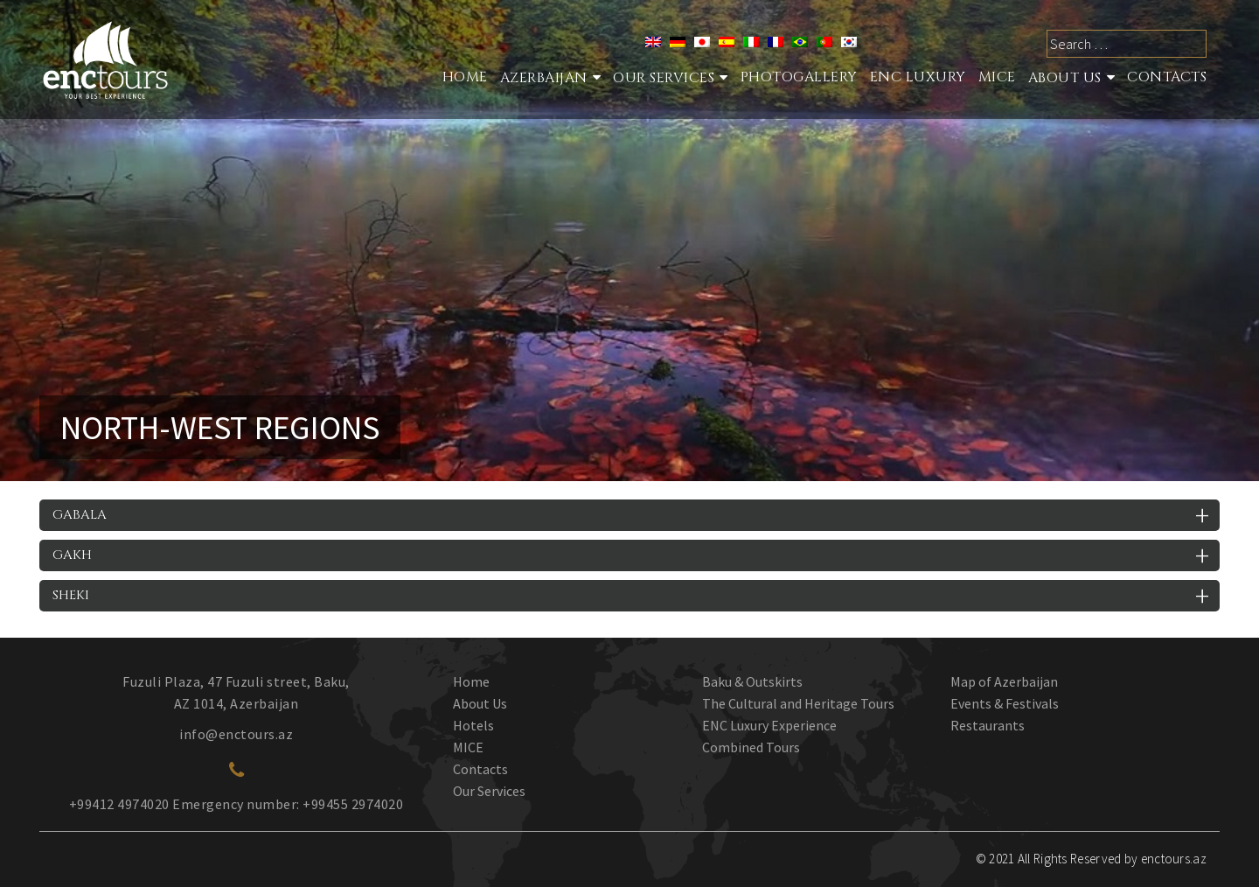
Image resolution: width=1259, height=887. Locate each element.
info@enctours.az (236, 734)
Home (465, 77)
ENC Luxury (918, 77)
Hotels (473, 725)
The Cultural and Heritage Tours (798, 703)
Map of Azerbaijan (1004, 681)
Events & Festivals (1004, 703)
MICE (997, 77)
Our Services (489, 791)
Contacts (1167, 77)
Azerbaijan (544, 77)
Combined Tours (751, 747)
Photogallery (799, 77)
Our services (663, 77)
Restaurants (987, 725)
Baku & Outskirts (752, 681)
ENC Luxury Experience (769, 725)
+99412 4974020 (119, 804)
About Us (1065, 77)
